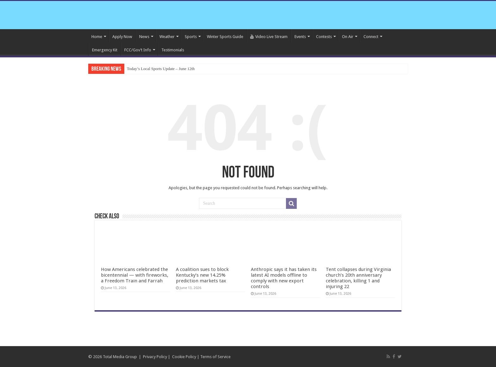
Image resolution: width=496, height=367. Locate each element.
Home (96, 36)
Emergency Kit (104, 50)
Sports (191, 36)
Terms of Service (215, 356)
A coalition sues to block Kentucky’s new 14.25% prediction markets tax (202, 275)
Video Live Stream (269, 36)
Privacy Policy (155, 356)
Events (300, 36)
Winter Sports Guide (225, 36)
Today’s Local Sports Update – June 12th (161, 68)
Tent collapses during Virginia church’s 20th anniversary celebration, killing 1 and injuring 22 (358, 278)
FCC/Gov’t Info (137, 50)
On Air (347, 36)
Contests (324, 36)
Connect (370, 36)
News (144, 36)
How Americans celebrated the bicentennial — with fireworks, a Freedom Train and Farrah (134, 275)
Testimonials (172, 50)
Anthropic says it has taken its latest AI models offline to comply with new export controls (284, 278)
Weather (167, 36)
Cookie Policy (184, 356)
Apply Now (122, 36)
